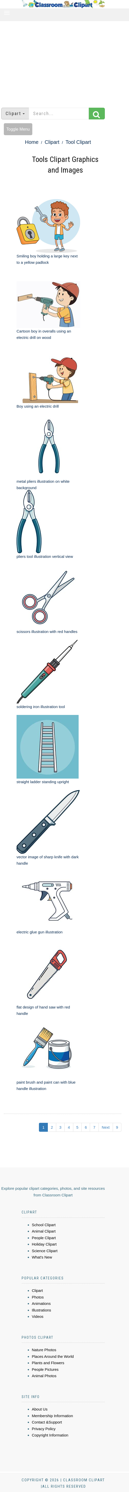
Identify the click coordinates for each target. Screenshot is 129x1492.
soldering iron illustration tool (41, 706)
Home (31, 142)
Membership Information (52, 1416)
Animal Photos (44, 1376)
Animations (41, 1303)
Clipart (52, 142)
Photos (38, 1297)
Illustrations (41, 1310)
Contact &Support (47, 1422)
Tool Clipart (78, 142)
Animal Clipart (43, 1231)
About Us (40, 1409)
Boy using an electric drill (38, 406)
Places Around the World (53, 1356)
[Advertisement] (64, 62)
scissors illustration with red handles (47, 631)
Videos (38, 1316)
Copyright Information (50, 1435)
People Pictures (45, 1369)
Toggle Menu (18, 129)
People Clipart (44, 1238)
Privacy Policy (43, 1429)
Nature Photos (44, 1350)
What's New (42, 1257)
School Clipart (43, 1225)
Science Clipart (45, 1251)
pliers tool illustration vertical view (45, 556)
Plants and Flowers (48, 1363)
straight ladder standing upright (43, 782)
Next (106, 1127)
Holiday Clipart (44, 1244)
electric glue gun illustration (40, 932)
